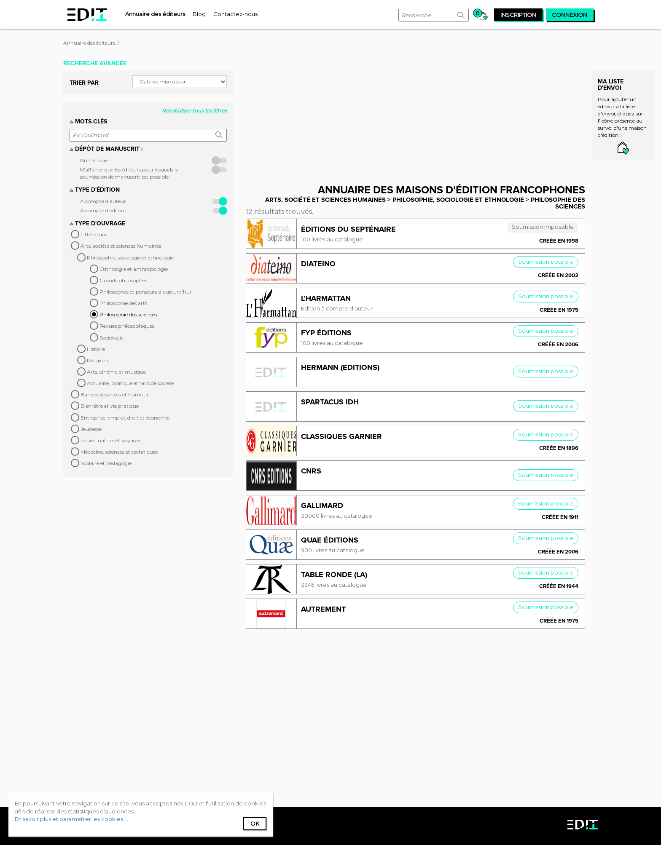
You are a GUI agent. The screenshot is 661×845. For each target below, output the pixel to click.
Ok (254, 823)
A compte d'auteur (103, 201)
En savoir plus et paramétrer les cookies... (71, 819)
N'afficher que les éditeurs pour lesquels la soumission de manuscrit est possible (129, 173)
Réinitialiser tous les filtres (194, 110)
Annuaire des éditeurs (89, 43)
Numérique (93, 160)
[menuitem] (155, 14)
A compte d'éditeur (103, 210)
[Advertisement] (422, 115)
